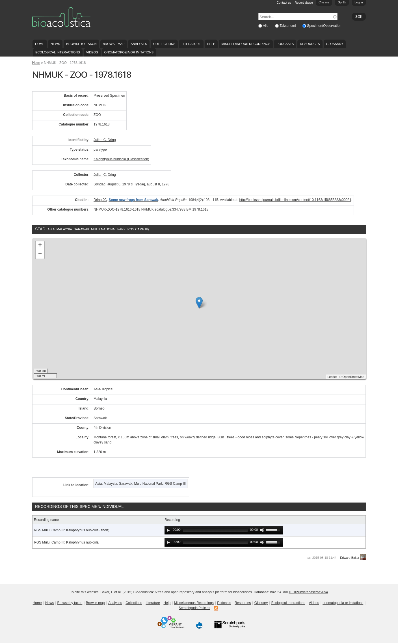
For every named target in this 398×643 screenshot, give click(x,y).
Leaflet (332, 376)
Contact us (284, 2)
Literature (191, 44)
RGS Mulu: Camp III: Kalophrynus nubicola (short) (71, 530)
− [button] (40, 254)
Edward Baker (349, 557)
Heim (36, 63)
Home (39, 44)
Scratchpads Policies (194, 608)
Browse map (114, 44)
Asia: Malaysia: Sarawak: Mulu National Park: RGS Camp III (140, 484)
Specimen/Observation (324, 26)
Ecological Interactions (57, 52)
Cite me (324, 2)
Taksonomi (288, 26)
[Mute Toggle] (262, 530)
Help (211, 44)
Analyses (139, 44)
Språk (342, 2)
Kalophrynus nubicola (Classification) (121, 159)
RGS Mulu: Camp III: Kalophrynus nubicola (66, 542)
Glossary (334, 44)
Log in (358, 2)
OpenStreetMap (353, 376)
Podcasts (285, 44)
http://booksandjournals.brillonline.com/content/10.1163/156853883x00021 (295, 200)
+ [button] (40, 245)
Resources (310, 44)
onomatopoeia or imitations (128, 52)
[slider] (215, 530)
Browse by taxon (81, 44)
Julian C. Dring (105, 140)
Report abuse (304, 2)
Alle (266, 26)
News (55, 44)
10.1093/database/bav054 (308, 592)
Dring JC (100, 200)
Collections (164, 44)
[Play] (168, 530)
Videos (92, 52)
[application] (224, 530)
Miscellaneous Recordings (245, 44)
